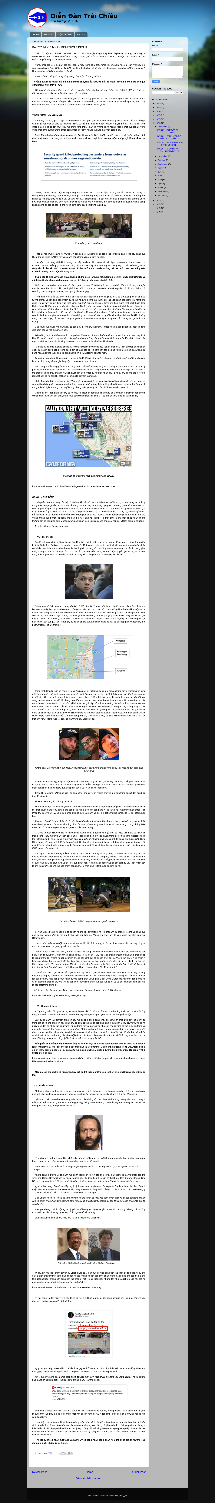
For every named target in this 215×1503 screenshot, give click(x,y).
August (161, 168)
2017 (158, 212)
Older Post (139, 1472)
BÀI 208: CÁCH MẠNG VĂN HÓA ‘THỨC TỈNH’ (170, 143)
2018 (158, 208)
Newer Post (39, 1472)
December (163, 126)
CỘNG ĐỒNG (65, 34)
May (160, 180)
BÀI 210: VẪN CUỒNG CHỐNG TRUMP (167, 131)
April (160, 184)
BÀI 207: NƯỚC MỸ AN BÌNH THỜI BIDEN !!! (168, 150)
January (162, 195)
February (162, 191)
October (162, 160)
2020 (158, 200)
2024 (158, 111)
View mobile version (88, 1478)
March (161, 187)
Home (36, 34)
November (163, 156)
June (160, 176)
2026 (158, 103)
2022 (158, 119)
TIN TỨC (48, 34)
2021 (158, 123)
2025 (158, 107)
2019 (158, 204)
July (160, 172)
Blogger (123, 1495)
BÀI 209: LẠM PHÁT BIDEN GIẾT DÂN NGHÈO (169, 137)
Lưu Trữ (81, 34)
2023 (158, 115)
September (163, 164)
